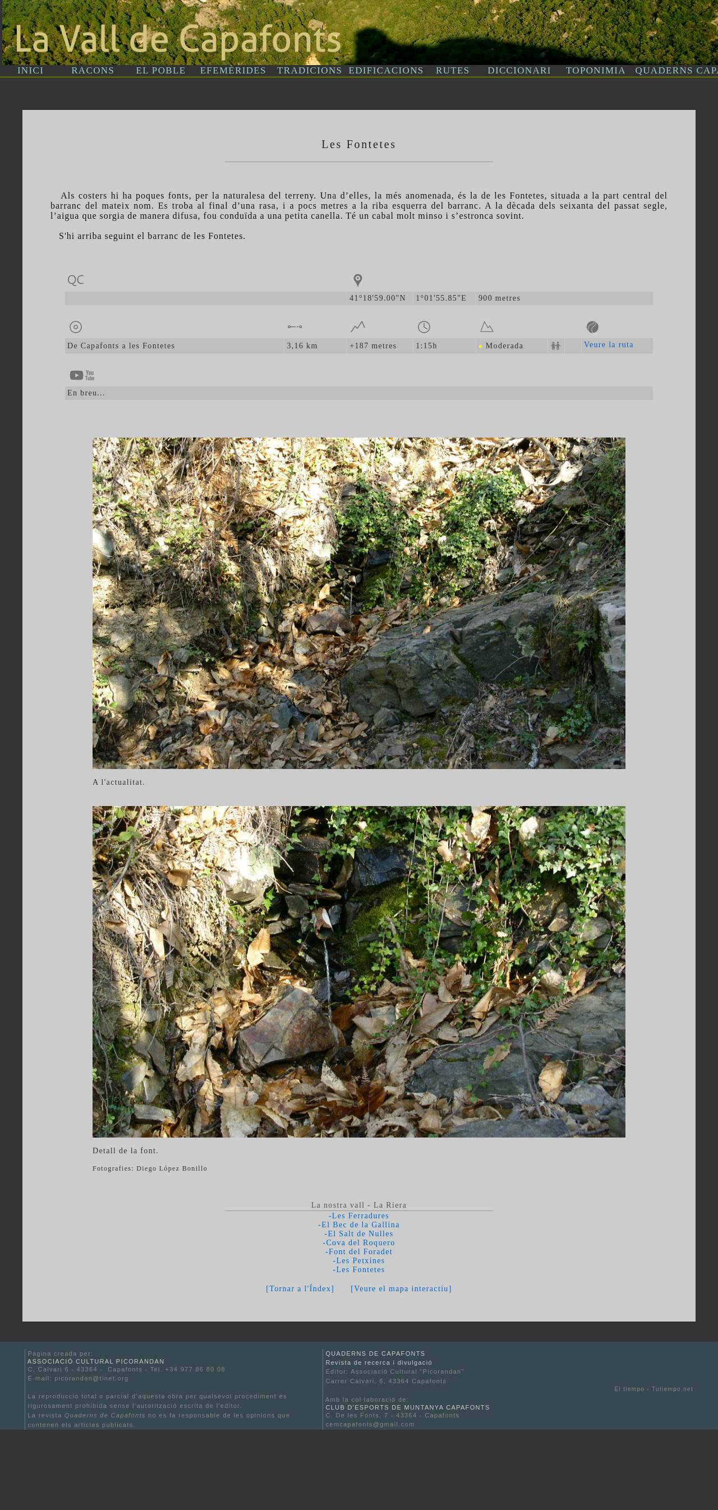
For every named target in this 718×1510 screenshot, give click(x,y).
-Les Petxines (359, 1260)
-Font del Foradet (359, 1251)
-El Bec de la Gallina (358, 1225)
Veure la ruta (609, 344)
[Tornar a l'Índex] (300, 1289)
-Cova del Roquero (359, 1243)
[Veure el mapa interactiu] (401, 1289)
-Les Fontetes (359, 1269)
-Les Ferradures (359, 1216)
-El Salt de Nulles (358, 1234)
